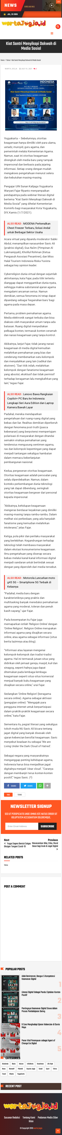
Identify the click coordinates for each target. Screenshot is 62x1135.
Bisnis (14, 1063)
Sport (47, 1068)
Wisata (11, 1074)
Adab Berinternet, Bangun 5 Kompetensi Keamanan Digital (38, 977)
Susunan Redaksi (12, 1118)
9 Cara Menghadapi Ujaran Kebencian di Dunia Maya (41, 1026)
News (3, 1068)
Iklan (31, 1121)
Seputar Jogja (30, 1068)
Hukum (21, 1063)
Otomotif (11, 1068)
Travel (4, 1074)
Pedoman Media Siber (48, 1118)
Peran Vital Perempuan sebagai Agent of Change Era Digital (38, 1042)
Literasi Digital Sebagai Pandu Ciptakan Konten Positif (41, 993)
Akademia (5, 1063)
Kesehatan (40, 1063)
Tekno (20, 795)
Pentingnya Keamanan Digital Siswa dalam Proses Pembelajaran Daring (39, 1010)
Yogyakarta (21, 1074)
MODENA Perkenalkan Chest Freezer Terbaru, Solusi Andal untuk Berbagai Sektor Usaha (28, 228)
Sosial (40, 1068)
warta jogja (37, 1128)
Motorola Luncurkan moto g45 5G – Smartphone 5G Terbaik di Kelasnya (31, 582)
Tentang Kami (29, 1118)
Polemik (20, 1068)
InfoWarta (30, 1063)
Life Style (50, 1063)
